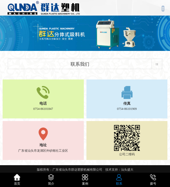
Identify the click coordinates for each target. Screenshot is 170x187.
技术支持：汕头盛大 (119, 169)
